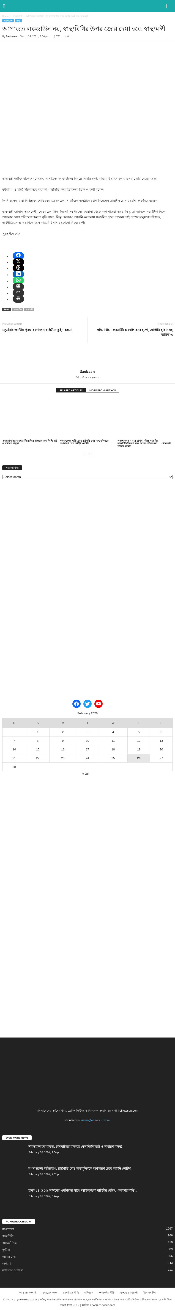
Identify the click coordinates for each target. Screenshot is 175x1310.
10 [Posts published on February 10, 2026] (87, 740)
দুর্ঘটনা (6, 1249)
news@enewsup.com (95, 1120)
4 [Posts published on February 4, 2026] (113, 732)
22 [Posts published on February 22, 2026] (37, 758)
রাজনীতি (8, 1236)
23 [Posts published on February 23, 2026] (62, 758)
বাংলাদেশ (17, 16)
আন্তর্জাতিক (9, 1243)
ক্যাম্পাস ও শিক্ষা (12, 1270)
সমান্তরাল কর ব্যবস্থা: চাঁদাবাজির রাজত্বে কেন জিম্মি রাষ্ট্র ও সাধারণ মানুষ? (29, 442)
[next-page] (90, 453)
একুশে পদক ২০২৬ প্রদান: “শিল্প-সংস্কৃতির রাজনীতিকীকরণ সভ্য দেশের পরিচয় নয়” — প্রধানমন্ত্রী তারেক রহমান (144, 443)
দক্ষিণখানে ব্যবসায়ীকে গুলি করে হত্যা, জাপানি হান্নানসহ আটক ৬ (135, 332)
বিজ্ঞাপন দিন (149, 1292)
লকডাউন (18, 309)
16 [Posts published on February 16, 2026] (62, 749)
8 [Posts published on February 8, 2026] (37, 740)
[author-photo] (87, 356)
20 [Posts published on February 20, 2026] (161, 749)
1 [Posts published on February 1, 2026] (37, 732)
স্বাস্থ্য (18, 20)
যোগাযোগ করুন (49, 1292)
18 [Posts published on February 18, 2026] (113, 749)
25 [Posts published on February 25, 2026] (113, 758)
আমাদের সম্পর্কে (27, 1292)
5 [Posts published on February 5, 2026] (138, 732)
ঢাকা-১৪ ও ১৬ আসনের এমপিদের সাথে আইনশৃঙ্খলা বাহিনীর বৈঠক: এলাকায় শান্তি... (82, 1190)
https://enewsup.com (87, 377)
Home (5, 16)
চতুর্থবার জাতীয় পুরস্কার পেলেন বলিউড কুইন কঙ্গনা (37, 330)
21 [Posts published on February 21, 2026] (14, 758)
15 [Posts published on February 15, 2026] (37, 749)
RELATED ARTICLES (71, 390)
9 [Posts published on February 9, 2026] (63, 740)
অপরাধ (6, 1263)
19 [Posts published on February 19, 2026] (138, 749)
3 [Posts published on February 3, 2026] (87, 732)
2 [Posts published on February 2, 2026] (63, 732)
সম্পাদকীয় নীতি (106, 1292)
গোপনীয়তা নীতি (71, 1292)
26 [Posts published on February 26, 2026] (138, 758)
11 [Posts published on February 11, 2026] (113, 740)
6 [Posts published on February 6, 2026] (161, 732)
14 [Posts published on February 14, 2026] (14, 749)
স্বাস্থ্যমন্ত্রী (29, 309)
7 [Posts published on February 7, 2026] (14, 740)
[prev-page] (85, 453)
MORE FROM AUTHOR (102, 390)
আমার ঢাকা (9, 1256)
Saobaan (11, 36)
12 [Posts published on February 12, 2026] (138, 740)
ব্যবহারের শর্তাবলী (129, 1292)
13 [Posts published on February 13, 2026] (161, 740)
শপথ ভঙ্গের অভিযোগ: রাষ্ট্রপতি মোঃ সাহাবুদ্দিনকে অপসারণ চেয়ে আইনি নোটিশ (84, 442)
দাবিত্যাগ (88, 1292)
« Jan (86, 773)
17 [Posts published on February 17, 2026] (87, 749)
